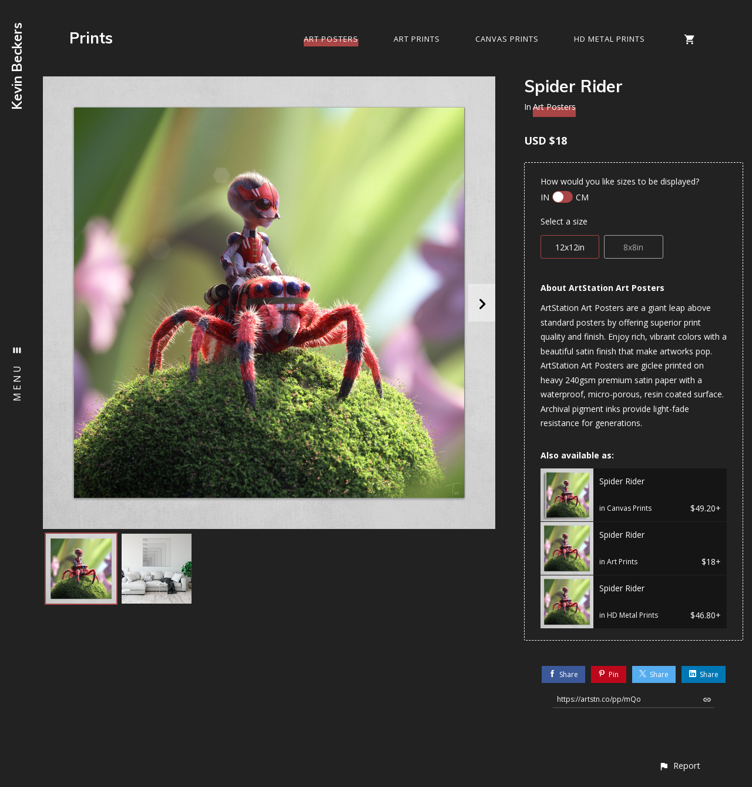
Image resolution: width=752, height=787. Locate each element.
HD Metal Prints (609, 39)
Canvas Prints (507, 39)
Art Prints (417, 39)
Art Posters (331, 39)
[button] (679, 765)
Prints (91, 38)
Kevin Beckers (17, 66)
